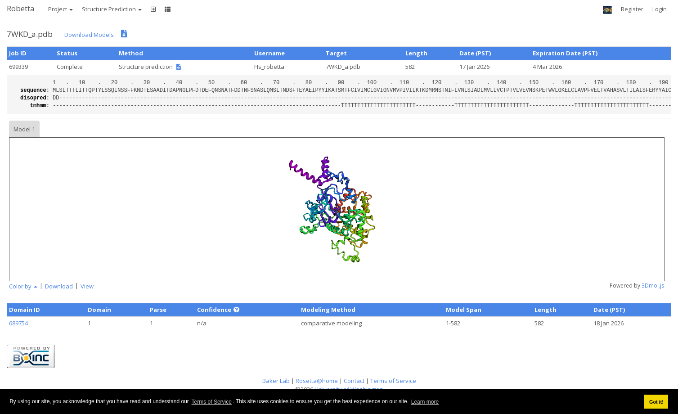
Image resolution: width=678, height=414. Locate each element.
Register (632, 9)
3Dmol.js (653, 285)
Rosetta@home (317, 381)
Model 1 (24, 129)
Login (659, 9)
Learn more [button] (425, 402)
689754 (18, 323)
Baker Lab (276, 381)
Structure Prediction (112, 9)
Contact (354, 381)
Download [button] (59, 286)
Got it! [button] (656, 402)
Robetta (21, 8)
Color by (23, 286)
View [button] (87, 286)
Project (60, 9)
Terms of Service (212, 402)
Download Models (89, 35)
